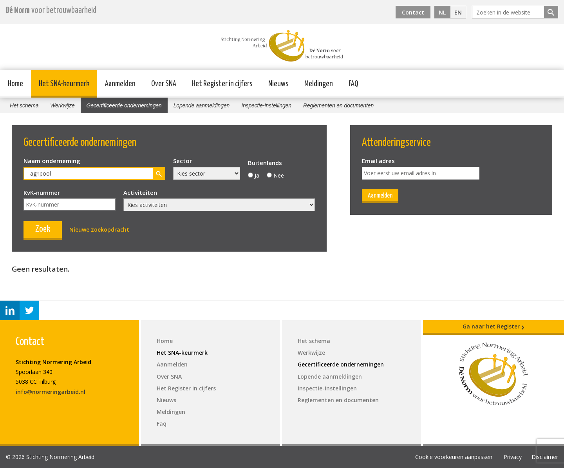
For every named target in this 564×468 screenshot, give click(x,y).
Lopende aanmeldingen (202, 105)
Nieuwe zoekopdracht (99, 229)
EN (458, 12)
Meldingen (318, 84)
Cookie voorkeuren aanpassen (453, 457)
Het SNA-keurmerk (64, 84)
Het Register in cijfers (222, 84)
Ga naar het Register (493, 326)
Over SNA (163, 84)
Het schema (24, 105)
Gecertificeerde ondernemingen (124, 105)
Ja (257, 175)
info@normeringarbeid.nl (50, 391)
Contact (413, 12)
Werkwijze (62, 105)
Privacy (513, 457)
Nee (278, 175)
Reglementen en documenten (338, 105)
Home (15, 84)
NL (442, 12)
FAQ (353, 84)
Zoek (42, 229)
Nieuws (278, 84)
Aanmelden (120, 84)
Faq (161, 423)
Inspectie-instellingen (266, 105)
